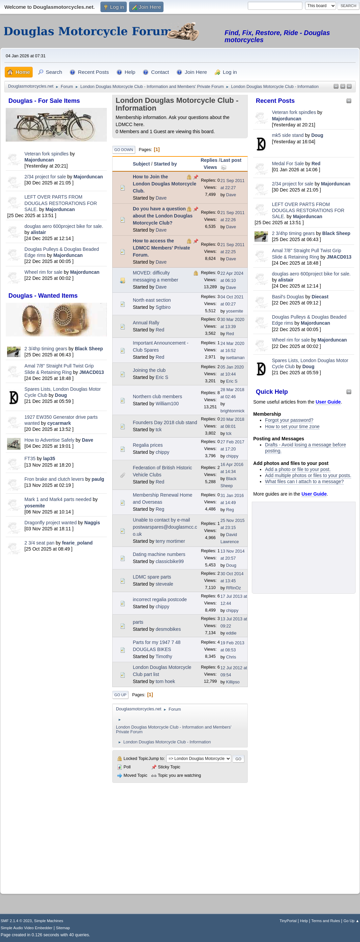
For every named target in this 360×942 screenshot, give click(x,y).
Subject (141, 164)
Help (304, 921)
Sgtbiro (163, 307)
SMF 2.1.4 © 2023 (16, 921)
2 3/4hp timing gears (46, 348)
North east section (152, 300)
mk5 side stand (288, 135)
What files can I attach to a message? (304, 481)
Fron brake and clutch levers (54, 479)
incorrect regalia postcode (160, 599)
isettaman (235, 357)
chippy (162, 452)
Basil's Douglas (288, 296)
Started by (165, 164)
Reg (160, 509)
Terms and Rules (325, 921)
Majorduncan (39, 160)
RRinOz (233, 588)
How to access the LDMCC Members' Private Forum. (161, 248)
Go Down (123, 150)
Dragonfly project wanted (51, 522)
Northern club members (157, 396)
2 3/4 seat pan (40, 543)
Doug (61, 395)
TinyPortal (288, 921)
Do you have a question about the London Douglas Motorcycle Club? (162, 216)
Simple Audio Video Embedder (26, 928)
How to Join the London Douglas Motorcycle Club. (164, 184)
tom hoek (165, 681)
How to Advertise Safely (49, 440)
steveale (164, 584)
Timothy (163, 656)
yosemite (35, 505)
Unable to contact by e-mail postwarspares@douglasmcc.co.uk (165, 527)
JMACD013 (91, 372)
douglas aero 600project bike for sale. (64, 226)
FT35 (30, 458)
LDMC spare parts (152, 577)
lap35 (49, 458)
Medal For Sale (288, 163)
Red (315, 163)
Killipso (233, 682)
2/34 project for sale (45, 176)
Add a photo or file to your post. (298, 469)
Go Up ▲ (351, 921)
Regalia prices (148, 445)
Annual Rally (146, 322)
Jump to (156, 758)
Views (210, 167)
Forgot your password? (289, 420)
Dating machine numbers (159, 554)
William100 (167, 403)
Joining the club (149, 370)
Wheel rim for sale (44, 272)
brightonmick (232, 411)
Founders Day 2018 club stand (165, 422)
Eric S (162, 377)
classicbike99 (170, 561)
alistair (38, 232)
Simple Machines (48, 921)
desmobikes (168, 629)
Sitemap (63, 928)
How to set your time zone (292, 426)
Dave (87, 440)
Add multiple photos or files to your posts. (308, 475)
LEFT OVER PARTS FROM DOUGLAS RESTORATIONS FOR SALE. (61, 203)
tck (159, 429)
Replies (209, 160)
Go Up (120, 695)
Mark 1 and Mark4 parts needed (58, 499)
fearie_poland (77, 543)
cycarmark (59, 423)
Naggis (92, 522)
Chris (231, 657)
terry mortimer (170, 541)
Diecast (320, 296)
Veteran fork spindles (47, 153)
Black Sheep (89, 348)
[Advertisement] (56, 604)
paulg (98, 479)
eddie (231, 633)
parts (138, 622)
